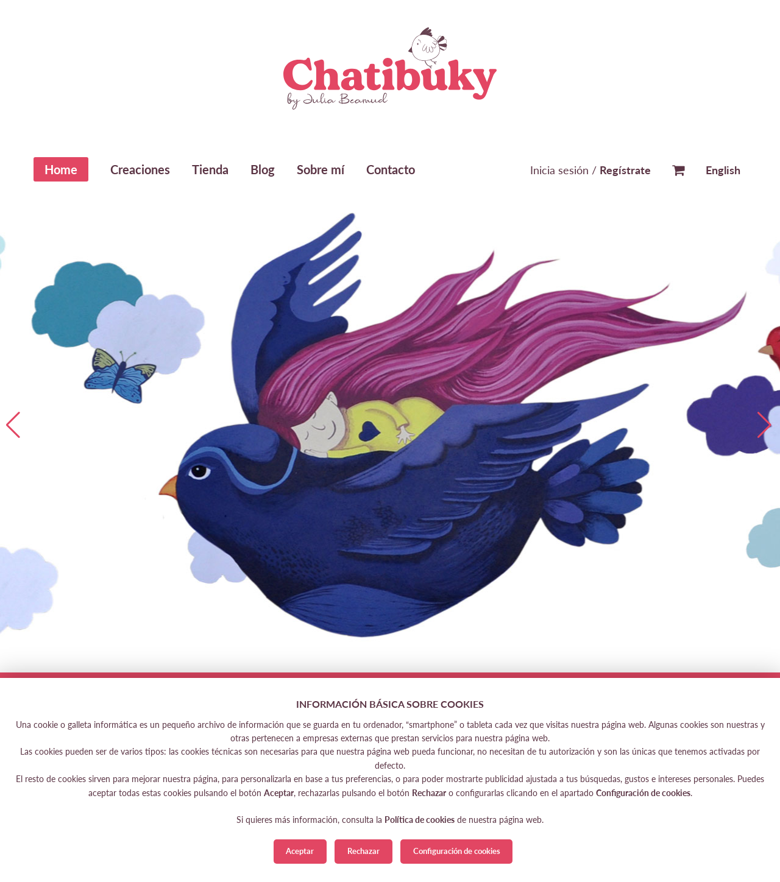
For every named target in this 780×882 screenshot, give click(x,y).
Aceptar (300, 851)
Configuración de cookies (456, 851)
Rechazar (363, 851)
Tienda (210, 169)
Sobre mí (320, 169)
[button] (765, 425)
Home (60, 169)
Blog (262, 169)
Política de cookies (420, 819)
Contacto (390, 169)
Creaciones (140, 169)
